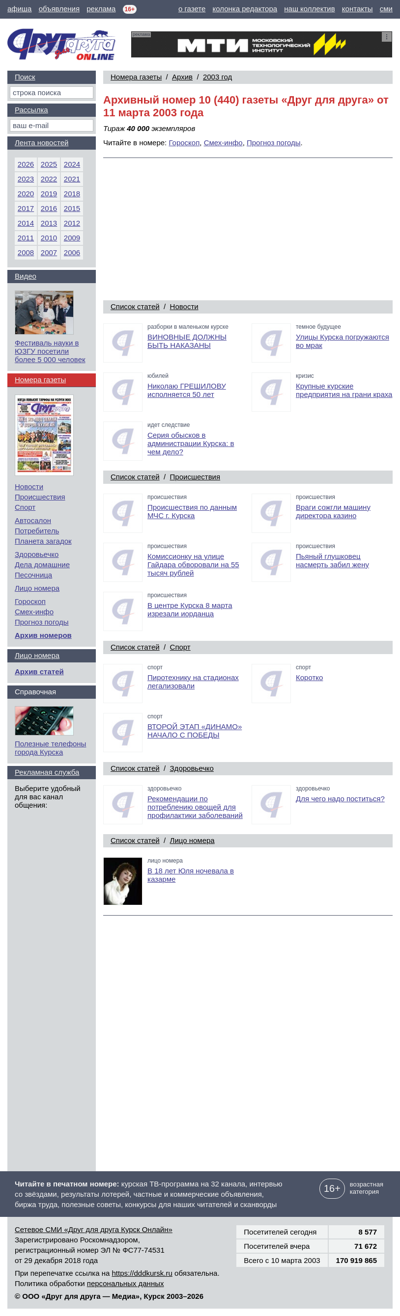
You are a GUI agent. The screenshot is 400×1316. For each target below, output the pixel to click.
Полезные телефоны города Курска (50, 747)
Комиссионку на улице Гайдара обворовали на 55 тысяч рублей (193, 564)
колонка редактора (245, 8)
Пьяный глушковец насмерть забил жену (332, 560)
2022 (49, 179)
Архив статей (39, 671)
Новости (184, 306)
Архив (182, 77)
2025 (49, 164)
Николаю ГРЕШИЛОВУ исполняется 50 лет (186, 390)
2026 (26, 164)
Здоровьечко (192, 768)
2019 (49, 193)
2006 (72, 252)
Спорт (180, 647)
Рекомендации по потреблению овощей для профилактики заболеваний (195, 806)
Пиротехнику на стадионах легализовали (193, 681)
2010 (49, 238)
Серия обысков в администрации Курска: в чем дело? (190, 443)
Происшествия (195, 477)
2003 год (217, 77)
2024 (72, 164)
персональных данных (125, 1283)
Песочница (33, 575)
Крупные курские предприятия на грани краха (344, 390)
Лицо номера (192, 840)
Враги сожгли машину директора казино (333, 511)
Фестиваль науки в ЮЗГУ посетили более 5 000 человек (50, 351)
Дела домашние (42, 564)
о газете (191, 8)
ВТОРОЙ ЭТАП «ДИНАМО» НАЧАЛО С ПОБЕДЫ (194, 730)
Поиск (25, 77)
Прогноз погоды (274, 142)
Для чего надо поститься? (340, 798)
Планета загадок (43, 541)
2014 (26, 223)
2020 (26, 193)
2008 (26, 252)
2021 (72, 179)
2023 (26, 179)
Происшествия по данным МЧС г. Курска (192, 511)
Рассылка (31, 109)
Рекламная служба (47, 772)
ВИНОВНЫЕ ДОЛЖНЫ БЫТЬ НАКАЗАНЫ (187, 341)
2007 (49, 252)
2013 (49, 223)
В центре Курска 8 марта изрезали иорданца (189, 609)
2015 (72, 208)
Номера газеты (136, 77)
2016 (49, 208)
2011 (26, 238)
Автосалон (33, 520)
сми (386, 8)
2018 (72, 193)
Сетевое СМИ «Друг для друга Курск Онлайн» (93, 1229)
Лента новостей (41, 142)
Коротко (309, 677)
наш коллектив (309, 8)
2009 (72, 238)
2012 (72, 223)
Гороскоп (184, 142)
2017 (26, 208)
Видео (25, 276)
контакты (357, 8)
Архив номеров (43, 635)
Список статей (135, 306)
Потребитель (37, 530)
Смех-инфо (223, 142)
